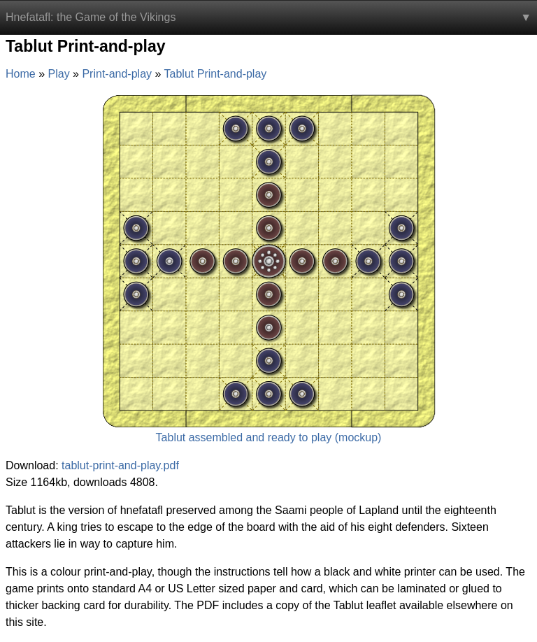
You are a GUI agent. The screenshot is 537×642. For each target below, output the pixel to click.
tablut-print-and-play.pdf (120, 465)
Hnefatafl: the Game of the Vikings (91, 17)
